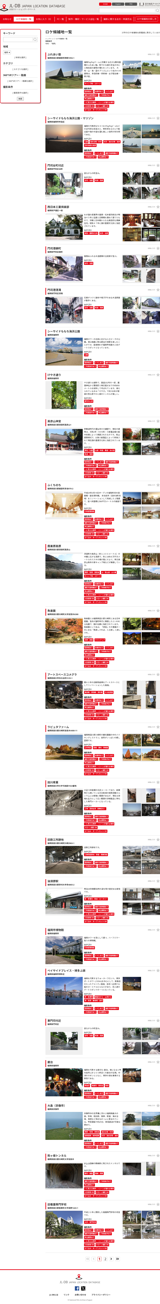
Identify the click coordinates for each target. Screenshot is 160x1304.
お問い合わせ (80, 1294)
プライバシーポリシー (101, 1294)
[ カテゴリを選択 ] (20, 69)
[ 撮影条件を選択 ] (20, 92)
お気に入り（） (44, 19)
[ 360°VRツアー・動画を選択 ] (20, 81)
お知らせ (7, 19)
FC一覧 (60, 19)
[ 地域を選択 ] (20, 57)
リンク (66, 1294)
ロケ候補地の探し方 (146, 18)
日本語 (105, 4)
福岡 (6, 52)
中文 (131, 4)
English (118, 4)
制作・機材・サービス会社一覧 (83, 19)
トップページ (50, 39)
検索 (20, 99)
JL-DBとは (53, 1294)
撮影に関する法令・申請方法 (117, 19)
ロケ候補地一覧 (23, 19)
